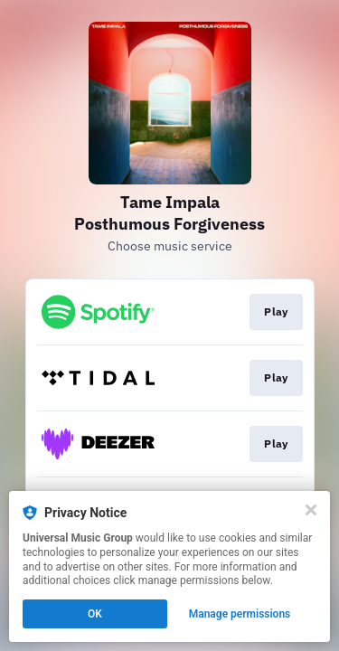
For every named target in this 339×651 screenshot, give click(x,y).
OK (95, 614)
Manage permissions (240, 614)
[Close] (311, 509)
